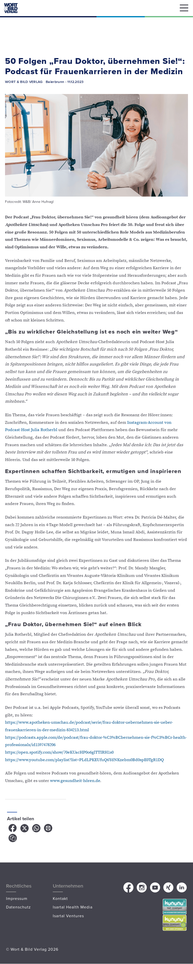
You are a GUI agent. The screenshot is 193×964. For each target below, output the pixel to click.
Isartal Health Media (72, 907)
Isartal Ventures (68, 916)
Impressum (16, 898)
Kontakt (60, 898)
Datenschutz (18, 907)
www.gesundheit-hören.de (75, 781)
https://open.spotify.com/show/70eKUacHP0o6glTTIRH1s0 (59, 752)
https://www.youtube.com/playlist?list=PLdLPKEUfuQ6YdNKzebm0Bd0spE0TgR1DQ (84, 760)
